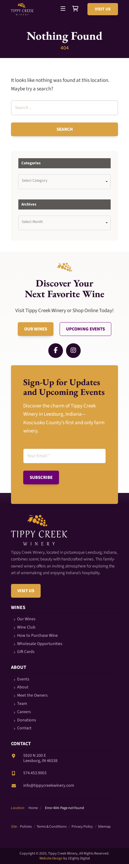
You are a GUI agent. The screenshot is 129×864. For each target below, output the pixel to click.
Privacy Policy (82, 826)
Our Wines (35, 329)
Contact (24, 728)
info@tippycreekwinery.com (48, 785)
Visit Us (103, 9)
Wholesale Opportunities (39, 644)
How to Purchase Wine (37, 635)
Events (23, 679)
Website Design (51, 858)
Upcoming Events (85, 329)
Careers (24, 712)
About (22, 687)
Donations (26, 720)
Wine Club (26, 627)
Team (22, 703)
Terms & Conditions (52, 826)
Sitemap (104, 826)
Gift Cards (26, 651)
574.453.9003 (34, 773)
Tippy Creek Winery (23, 9)
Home (33, 808)
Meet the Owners (32, 695)
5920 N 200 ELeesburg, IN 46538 (40, 758)
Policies (26, 826)
